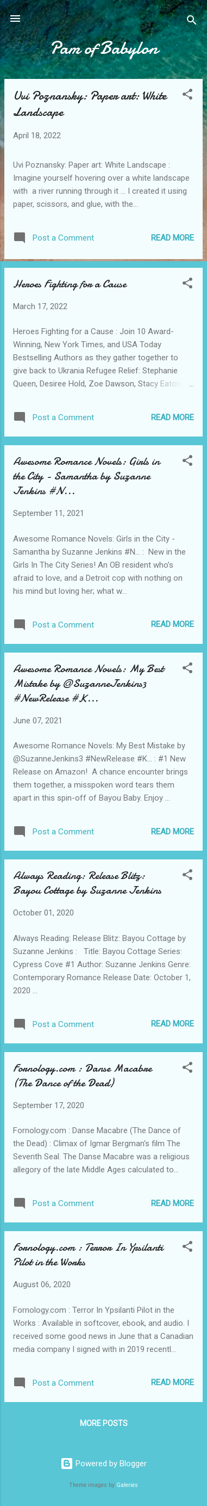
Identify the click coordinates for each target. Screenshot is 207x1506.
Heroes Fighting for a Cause (69, 283)
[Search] (191, 22)
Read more (172, 238)
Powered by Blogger (103, 1463)
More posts (104, 1423)
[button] (187, 96)
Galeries (127, 1485)
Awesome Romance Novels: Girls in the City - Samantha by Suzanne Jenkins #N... (86, 476)
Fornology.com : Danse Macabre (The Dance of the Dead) (82, 1075)
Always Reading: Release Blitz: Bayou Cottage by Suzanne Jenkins (87, 883)
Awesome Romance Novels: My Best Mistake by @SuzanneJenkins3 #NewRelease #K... (88, 683)
